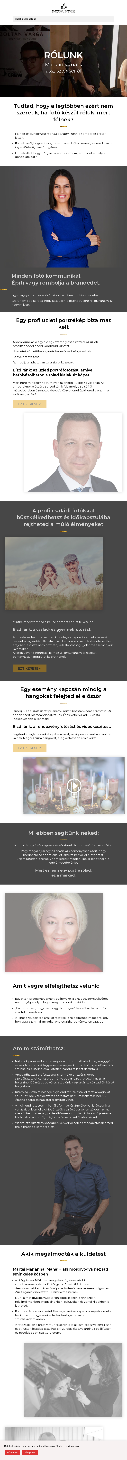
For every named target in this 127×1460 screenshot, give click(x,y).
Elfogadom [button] (30, 1452)
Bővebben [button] (12, 1452)
